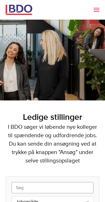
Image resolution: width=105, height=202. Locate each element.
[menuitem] (96, 10)
